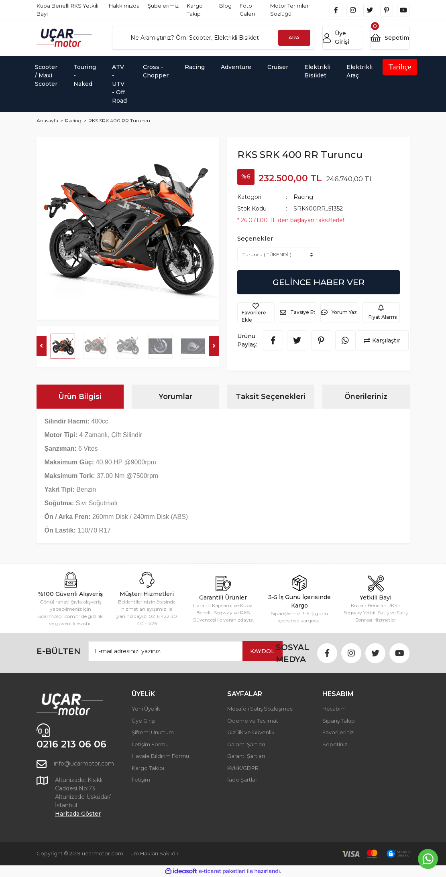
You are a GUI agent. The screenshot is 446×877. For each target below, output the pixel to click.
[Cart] (390, 38)
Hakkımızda (124, 5)
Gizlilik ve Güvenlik (251, 732)
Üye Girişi (143, 720)
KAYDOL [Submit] (262, 651)
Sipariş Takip (338, 720)
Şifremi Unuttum (153, 732)
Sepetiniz (334, 744)
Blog (225, 5)
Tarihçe (400, 67)
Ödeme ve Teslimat (252, 720)
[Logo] (64, 38)
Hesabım (334, 708)
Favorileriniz (338, 732)
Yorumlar (175, 396)
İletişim (141, 779)
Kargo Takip (195, 9)
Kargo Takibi (148, 768)
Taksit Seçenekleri (270, 396)
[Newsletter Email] (185, 651)
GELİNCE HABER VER (319, 282)
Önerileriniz (365, 396)
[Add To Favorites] (256, 312)
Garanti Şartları (246, 744)
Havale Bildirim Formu (160, 756)
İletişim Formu (150, 744)
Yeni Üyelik (146, 708)
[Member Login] (342, 38)
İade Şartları (243, 779)
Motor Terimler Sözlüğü (289, 9)
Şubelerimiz (163, 5)
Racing (303, 197)
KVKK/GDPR (243, 768)
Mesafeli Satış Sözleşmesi (260, 708)
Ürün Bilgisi (80, 396)
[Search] (213, 38)
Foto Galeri (247, 9)
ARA (294, 37)
